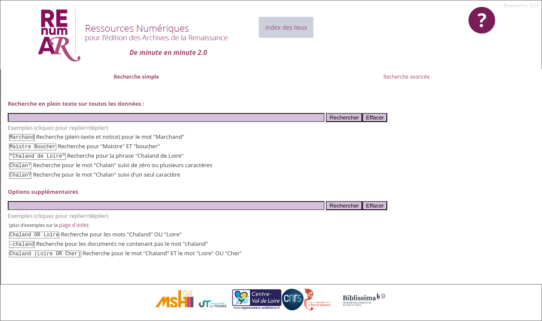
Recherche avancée (406, 76)
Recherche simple (136, 76)
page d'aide (72, 225)
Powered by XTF (521, 6)
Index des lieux (286, 27)
